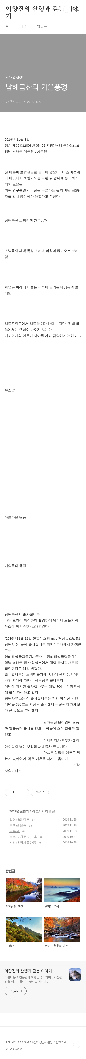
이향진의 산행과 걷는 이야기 (42, 9)
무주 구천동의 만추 (23, 837)
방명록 (42, 26)
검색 (66, 9)
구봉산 (14, 831)
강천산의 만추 (20, 819)
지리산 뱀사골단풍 (23, 842)
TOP (76, 1044)
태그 (23, 26)
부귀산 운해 (18, 825)
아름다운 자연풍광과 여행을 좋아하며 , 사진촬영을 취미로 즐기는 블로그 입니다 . (33, 979)
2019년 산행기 (19, 811)
